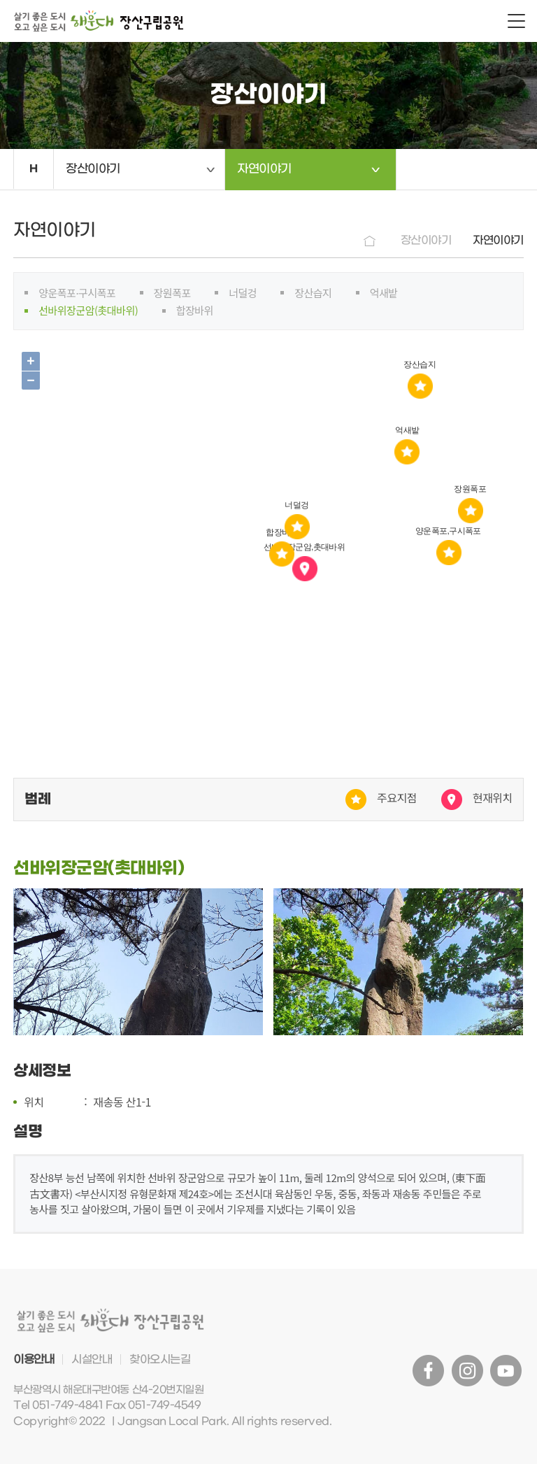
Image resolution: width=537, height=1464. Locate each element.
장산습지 (312, 292)
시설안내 (91, 1359)
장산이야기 (93, 169)
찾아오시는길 (159, 1359)
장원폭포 (172, 292)
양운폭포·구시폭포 (76, 292)
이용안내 (33, 1359)
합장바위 (194, 310)
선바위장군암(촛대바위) (88, 310)
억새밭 (384, 292)
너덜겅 (243, 292)
